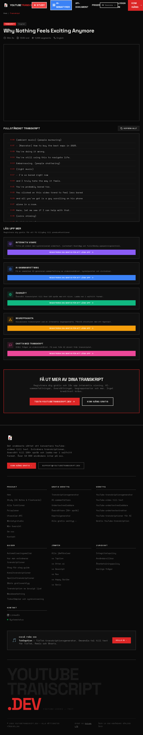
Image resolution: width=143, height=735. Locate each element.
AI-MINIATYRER (61, 5)
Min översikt (14, 526)
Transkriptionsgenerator (65, 494)
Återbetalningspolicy (108, 563)
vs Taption (57, 558)
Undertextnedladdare (63, 505)
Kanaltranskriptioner (19, 572)
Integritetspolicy (106, 553)
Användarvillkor (105, 558)
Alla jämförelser (61, 553)
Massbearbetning (16, 593)
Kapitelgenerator (61, 515)
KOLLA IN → (122, 640)
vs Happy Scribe (60, 579)
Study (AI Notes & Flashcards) (24, 500)
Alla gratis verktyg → (64, 520)
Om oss (10, 531)
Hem (5, 13)
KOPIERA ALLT (128, 128)
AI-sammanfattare (61, 500)
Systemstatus (15, 619)
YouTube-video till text (109, 500)
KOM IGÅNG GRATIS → (21, 466)
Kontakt (11, 536)
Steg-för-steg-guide (18, 567)
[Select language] (109, 5)
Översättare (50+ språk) (65, 510)
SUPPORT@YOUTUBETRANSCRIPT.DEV (61, 466)
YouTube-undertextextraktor (111, 510)
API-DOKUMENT (81, 5)
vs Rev (55, 574)
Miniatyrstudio (15, 520)
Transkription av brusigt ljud (24, 588)
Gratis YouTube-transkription (112, 520)
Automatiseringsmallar (19, 553)
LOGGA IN (122, 5)
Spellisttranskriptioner (20, 578)
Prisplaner (13, 510)
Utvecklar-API (14, 515)
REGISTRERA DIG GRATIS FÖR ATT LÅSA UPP (71, 252)
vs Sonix (56, 584)
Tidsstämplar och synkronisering (25, 599)
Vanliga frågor (104, 569)
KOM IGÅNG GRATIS (97, 401)
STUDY (39, 5)
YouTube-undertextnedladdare (112, 505)
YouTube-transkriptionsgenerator (114, 494)
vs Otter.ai (58, 563)
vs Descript (58, 569)
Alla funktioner (16, 505)
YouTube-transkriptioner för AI (113, 515)
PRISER (96, 5)
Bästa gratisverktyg (18, 583)
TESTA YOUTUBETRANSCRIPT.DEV (54, 401)
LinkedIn (13, 615)
